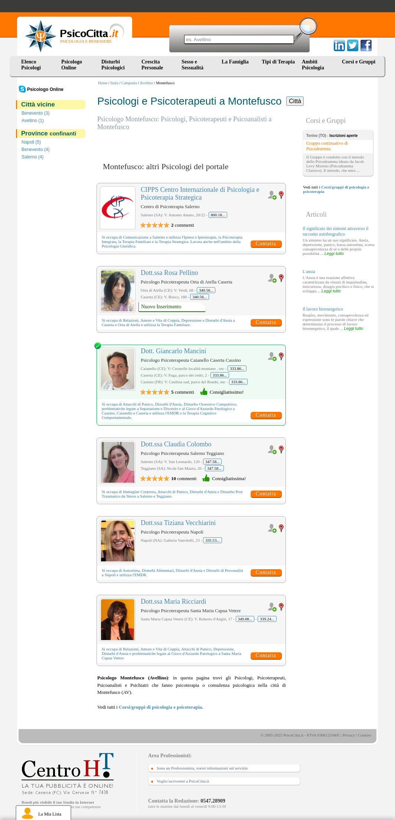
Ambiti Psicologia (313, 64)
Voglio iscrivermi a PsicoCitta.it (183, 781)
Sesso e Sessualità (192, 64)
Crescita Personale (152, 64)
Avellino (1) (33, 120)
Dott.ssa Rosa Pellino (169, 272)
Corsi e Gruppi (358, 62)
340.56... (206, 290)
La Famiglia (236, 62)
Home (102, 83)
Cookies (364, 735)
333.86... (237, 368)
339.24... (267, 619)
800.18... (218, 215)
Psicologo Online (71, 64)
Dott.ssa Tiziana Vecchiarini (178, 523)
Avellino (146, 83)
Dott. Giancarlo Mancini (173, 351)
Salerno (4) (32, 157)
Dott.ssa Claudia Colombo (176, 444)
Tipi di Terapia (278, 62)
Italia (114, 83)
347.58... (212, 461)
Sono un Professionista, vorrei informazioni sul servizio (202, 768)
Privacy (349, 735)
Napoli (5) (31, 142)
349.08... (245, 619)
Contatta (266, 243)
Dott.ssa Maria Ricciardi (173, 601)
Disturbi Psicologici (113, 64)
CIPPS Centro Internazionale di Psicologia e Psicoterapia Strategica (200, 193)
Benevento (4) (35, 149)
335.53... (212, 540)
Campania (129, 83)
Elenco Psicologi (31, 64)
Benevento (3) (35, 113)
